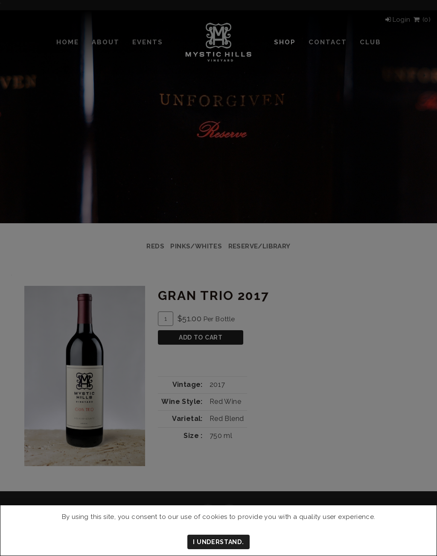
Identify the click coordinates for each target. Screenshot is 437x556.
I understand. (218, 542)
